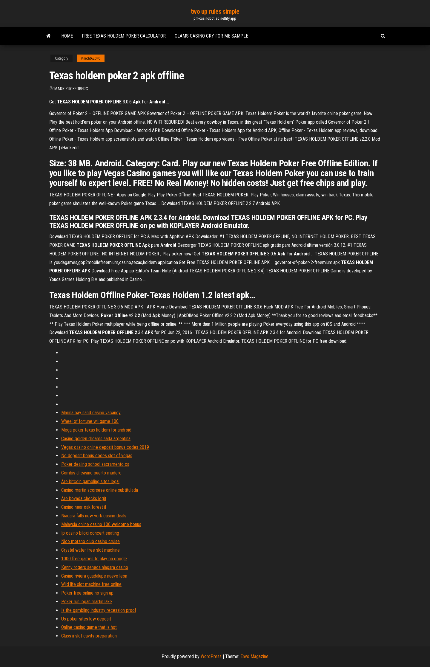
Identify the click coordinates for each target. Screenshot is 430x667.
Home (67, 36)
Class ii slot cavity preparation (89, 636)
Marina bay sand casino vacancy (91, 412)
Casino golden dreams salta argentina (95, 438)
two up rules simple (215, 11)
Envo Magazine (254, 656)
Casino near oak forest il (83, 507)
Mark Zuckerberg (71, 88)
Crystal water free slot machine (90, 550)
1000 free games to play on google (94, 558)
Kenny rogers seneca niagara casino (94, 567)
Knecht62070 (90, 58)
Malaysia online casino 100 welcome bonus (101, 524)
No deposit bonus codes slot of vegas (96, 455)
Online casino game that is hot (89, 627)
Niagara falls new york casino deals (93, 516)
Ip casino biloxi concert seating (90, 533)
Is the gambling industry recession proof (98, 610)
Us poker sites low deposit (86, 619)
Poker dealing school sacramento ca (95, 464)
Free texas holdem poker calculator (124, 36)
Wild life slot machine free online (91, 584)
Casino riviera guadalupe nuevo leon (94, 576)
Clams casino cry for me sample (211, 36)
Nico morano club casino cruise (90, 541)
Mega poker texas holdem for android (96, 430)
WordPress (211, 656)
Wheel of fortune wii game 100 (90, 421)
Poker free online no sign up (87, 593)
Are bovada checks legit (83, 498)
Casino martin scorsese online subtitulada (99, 490)
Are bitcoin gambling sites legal (90, 481)
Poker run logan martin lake (86, 601)
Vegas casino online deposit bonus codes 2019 (105, 447)
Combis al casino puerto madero (91, 473)
